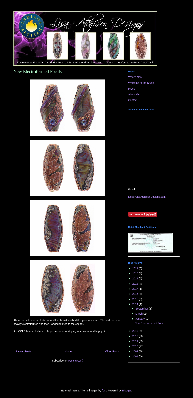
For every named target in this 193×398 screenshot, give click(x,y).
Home (68, 351)
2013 (135, 330)
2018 (135, 283)
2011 (135, 341)
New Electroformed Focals (37, 71)
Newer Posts (23, 351)
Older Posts (112, 351)
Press (131, 88)
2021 (135, 268)
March (139, 313)
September (142, 308)
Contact (132, 100)
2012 (135, 336)
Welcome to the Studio (141, 82)
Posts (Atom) (75, 360)
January (140, 318)
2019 (135, 278)
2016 (135, 293)
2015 (135, 299)
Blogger (126, 390)
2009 (135, 351)
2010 (135, 346)
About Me (133, 94)
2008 (135, 356)
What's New (135, 77)
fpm (104, 390)
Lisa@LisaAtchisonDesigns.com (147, 196)
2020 (135, 273)
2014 (135, 304)
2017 (135, 288)
